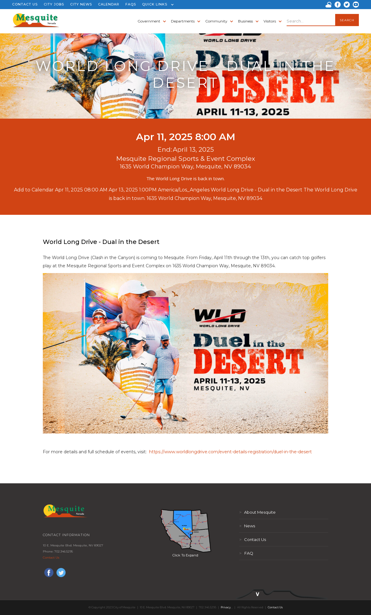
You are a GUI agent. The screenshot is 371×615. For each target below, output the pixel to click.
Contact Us (51, 557)
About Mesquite (257, 512)
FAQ (246, 553)
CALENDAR (108, 4)
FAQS (130, 4)
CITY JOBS (54, 4)
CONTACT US (25, 4)
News (247, 525)
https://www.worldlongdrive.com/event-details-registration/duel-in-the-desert (230, 451)
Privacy (226, 607)
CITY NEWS (81, 4)
